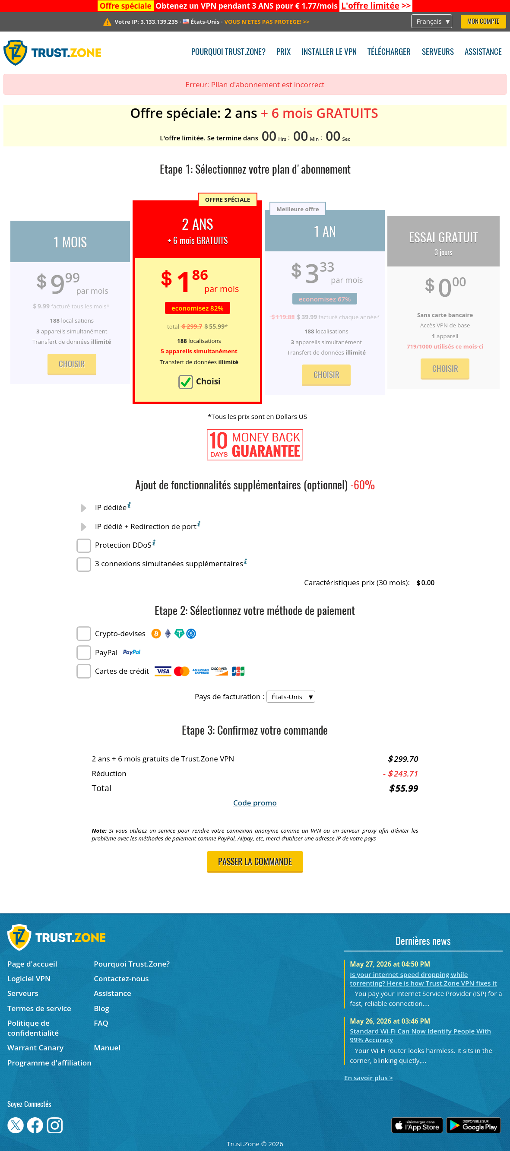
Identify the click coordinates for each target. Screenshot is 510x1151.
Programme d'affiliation (49, 1063)
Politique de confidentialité (33, 1028)
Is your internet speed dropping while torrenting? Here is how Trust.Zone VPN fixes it (423, 978)
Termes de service (39, 1008)
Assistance (483, 52)
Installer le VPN (329, 52)
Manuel (107, 1048)
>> (376, 5)
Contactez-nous (121, 978)
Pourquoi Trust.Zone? (228, 52)
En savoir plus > (368, 1077)
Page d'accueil (32, 964)
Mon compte (483, 22)
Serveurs (438, 52)
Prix (283, 52)
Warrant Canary (35, 1048)
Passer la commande (255, 862)
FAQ (101, 1023)
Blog (101, 1008)
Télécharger (389, 52)
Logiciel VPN (29, 978)
